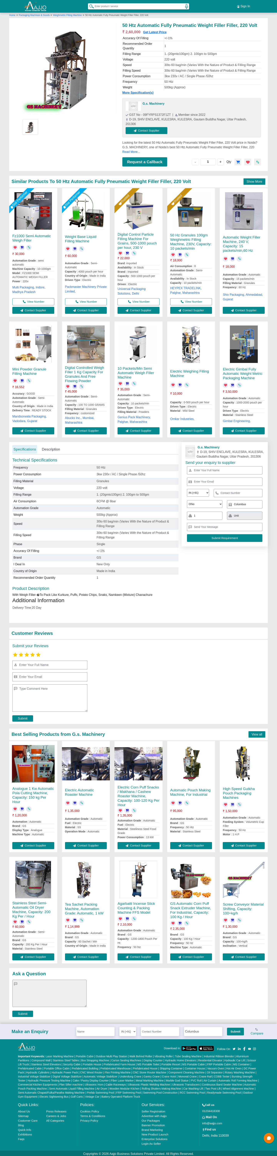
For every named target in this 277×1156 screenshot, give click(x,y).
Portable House (92, 1063)
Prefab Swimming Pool (100, 1091)
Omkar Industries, (182, 417)
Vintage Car (92, 1095)
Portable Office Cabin (57, 1067)
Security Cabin (72, 1063)
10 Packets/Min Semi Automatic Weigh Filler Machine (136, 371)
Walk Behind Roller (140, 1055)
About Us (24, 1110)
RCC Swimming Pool (192, 1091)
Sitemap (23, 1114)
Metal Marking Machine (150, 1079)
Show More (254, 180)
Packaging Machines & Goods (34, 14)
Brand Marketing (152, 1128)
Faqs (21, 1137)
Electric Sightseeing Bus (53, 1095)
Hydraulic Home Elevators (180, 1059)
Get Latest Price (155, 31)
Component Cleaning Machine (186, 1071)
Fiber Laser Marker (122, 1079)
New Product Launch (155, 1133)
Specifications (24, 448)
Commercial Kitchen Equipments (37, 1083)
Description (51, 448)
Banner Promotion (153, 1124)
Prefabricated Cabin (30, 1067)
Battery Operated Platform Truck (120, 1095)
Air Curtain (210, 1079)
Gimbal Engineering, (237, 419)
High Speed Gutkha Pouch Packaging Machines (239, 792)
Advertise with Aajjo (154, 1114)
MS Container (241, 1063)
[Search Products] (90, 5)
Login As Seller (151, 1142)
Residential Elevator (210, 1059)
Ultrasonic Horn (94, 1083)
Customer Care (28, 1119)
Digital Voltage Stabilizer (67, 1075)
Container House (195, 1067)
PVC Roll (196, 1079)
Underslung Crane (130, 1075)
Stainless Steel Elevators (46, 1063)
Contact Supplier (148, 129)
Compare (257, 1030)
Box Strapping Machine (95, 1059)
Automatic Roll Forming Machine (238, 1079)
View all (257, 733)
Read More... (131, 150)
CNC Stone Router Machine (149, 1071)
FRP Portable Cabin (219, 1063)
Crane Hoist (169, 1075)
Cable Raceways (116, 1083)
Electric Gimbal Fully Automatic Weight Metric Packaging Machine (242, 372)
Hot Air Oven (233, 1067)
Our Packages (151, 1119)
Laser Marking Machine (60, 1055)
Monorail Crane (187, 1075)
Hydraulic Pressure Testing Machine (49, 1079)
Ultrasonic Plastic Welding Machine (149, 1083)
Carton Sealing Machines (126, 1059)
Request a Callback (144, 161)
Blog (21, 1124)
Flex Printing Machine (118, 1071)
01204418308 (211, 1109)
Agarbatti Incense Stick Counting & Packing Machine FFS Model (136, 906)
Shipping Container (171, 1067)
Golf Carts (77, 1095)
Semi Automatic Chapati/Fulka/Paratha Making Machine (51, 1091)
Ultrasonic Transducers (186, 1083)
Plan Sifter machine (71, 1083)
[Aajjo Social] (234, 1047)
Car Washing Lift (193, 1087)
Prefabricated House (145, 1067)
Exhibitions (25, 1133)
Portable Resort (170, 1063)
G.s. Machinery (153, 102)
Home (12, 14)
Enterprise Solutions (154, 1137)
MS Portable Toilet (148, 1063)
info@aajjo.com (212, 1122)
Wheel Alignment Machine (238, 1087)
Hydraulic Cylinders (37, 1071)
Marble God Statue (177, 1079)
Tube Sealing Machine (188, 1055)
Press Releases (56, 1110)
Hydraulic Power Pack (65, 1071)
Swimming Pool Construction (160, 1091)
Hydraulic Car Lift (234, 1059)
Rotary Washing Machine (240, 1071)
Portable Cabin (85, 1055)
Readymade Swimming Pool (224, 1091)
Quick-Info (24, 1128)
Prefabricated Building (85, 1067)
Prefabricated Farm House (119, 1063)
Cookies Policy (89, 1110)
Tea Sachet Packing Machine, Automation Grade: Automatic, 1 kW (84, 907)
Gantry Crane (152, 1075)
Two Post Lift (213, 1087)
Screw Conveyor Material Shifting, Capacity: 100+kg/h (243, 907)
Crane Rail (205, 1075)
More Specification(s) (138, 91)
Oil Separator (215, 1071)
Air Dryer (102, 1087)
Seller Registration (153, 1110)
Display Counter (153, 1059)
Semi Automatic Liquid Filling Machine (71, 1087)
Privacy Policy (89, 1119)
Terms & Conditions (92, 1114)
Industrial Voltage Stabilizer (34, 1075)
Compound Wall (40, 1059)
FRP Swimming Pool (128, 1091)
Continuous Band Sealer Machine (222, 1083)
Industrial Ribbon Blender (219, 1055)
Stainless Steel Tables (66, 1059)
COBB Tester (221, 1075)
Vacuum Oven (215, 1067)
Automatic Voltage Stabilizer (100, 1075)
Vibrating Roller (163, 1055)
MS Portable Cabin (193, 1063)
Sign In (243, 5)
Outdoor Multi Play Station (111, 1055)
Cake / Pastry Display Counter (91, 1079)
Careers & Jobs (56, 1114)
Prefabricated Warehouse (115, 1067)
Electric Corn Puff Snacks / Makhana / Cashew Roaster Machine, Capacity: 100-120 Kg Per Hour (138, 795)
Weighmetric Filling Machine (67, 14)
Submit (23, 717)
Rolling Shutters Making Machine (161, 1087)
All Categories (55, 1119)
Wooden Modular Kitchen (124, 1087)
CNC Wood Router (91, 1071)
